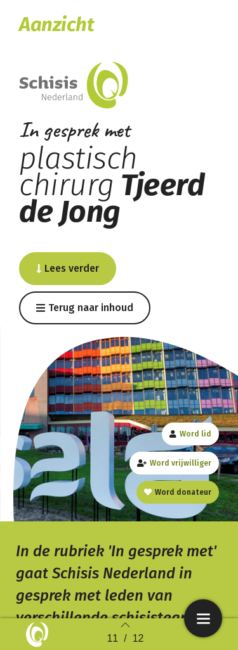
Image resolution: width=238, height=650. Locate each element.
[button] (67, 268)
